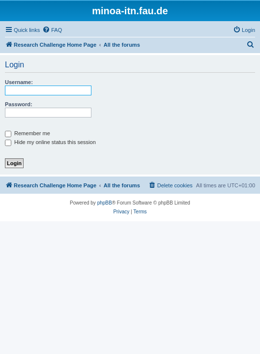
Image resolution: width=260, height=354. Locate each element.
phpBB (104, 203)
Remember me (27, 133)
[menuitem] (52, 30)
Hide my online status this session (50, 142)
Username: (19, 82)
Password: (18, 104)
